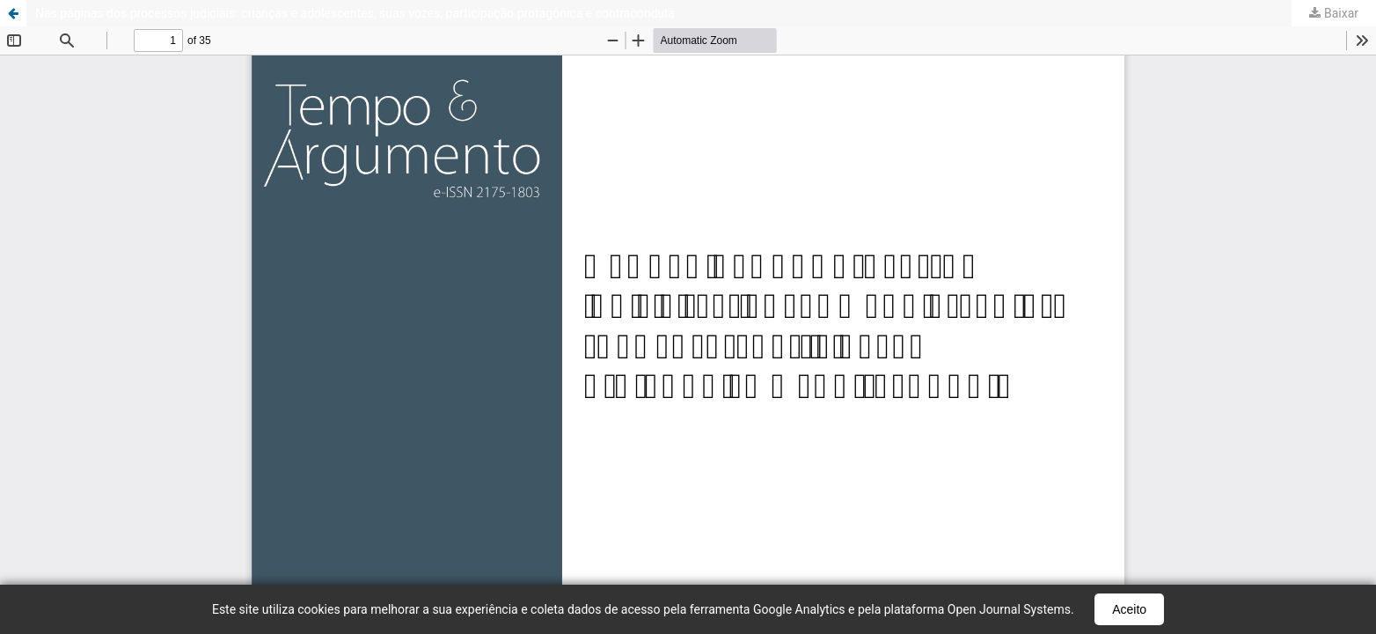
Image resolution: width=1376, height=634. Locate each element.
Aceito (1129, 609)
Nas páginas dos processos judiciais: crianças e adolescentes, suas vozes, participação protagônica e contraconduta (355, 13)
